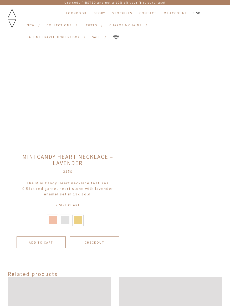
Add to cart (41, 242)
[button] (52, 220)
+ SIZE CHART (68, 205)
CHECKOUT (94, 242)
